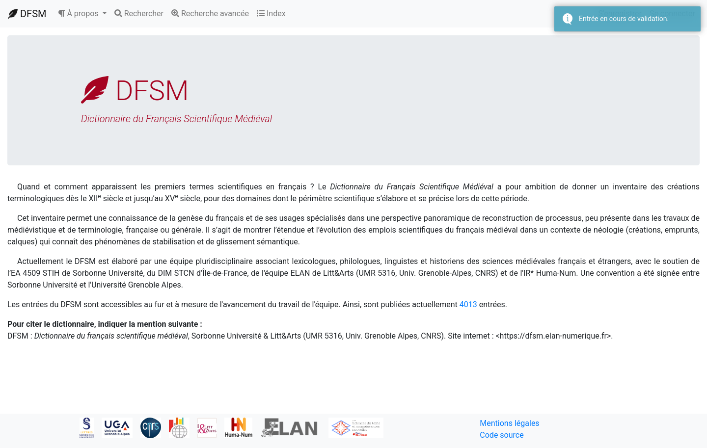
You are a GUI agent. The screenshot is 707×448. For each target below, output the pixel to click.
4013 (468, 304)
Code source (501, 435)
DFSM (27, 14)
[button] (82, 14)
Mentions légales (509, 423)
